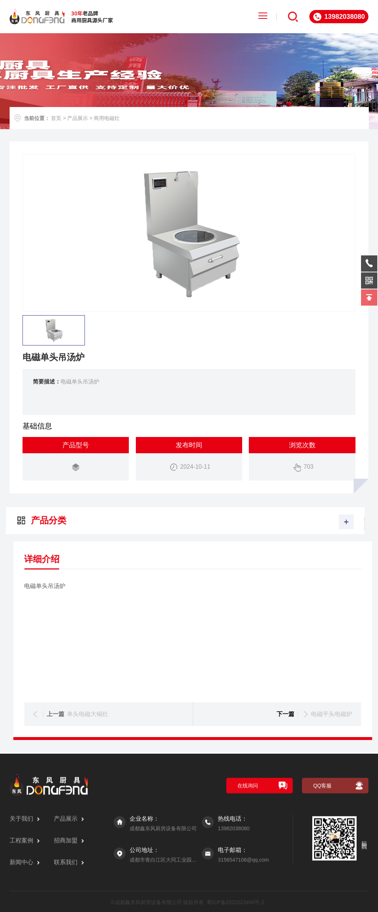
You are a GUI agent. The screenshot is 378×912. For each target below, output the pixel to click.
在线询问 (247, 891)
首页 (56, 118)
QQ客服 (322, 891)
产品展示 (77, 118)
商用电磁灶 (107, 118)
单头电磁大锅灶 (323, 714)
